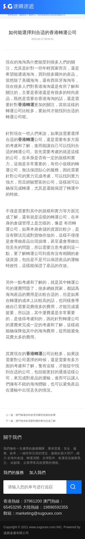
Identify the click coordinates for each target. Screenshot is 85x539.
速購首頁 (23, 15)
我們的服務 (13, 472)
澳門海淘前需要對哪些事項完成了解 (36, 420)
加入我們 (37, 472)
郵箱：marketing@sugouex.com (32, 513)
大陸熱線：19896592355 (45, 507)
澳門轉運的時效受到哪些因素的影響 (36, 415)
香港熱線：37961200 (22, 501)
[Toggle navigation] (77, 7)
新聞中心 (32, 15)
